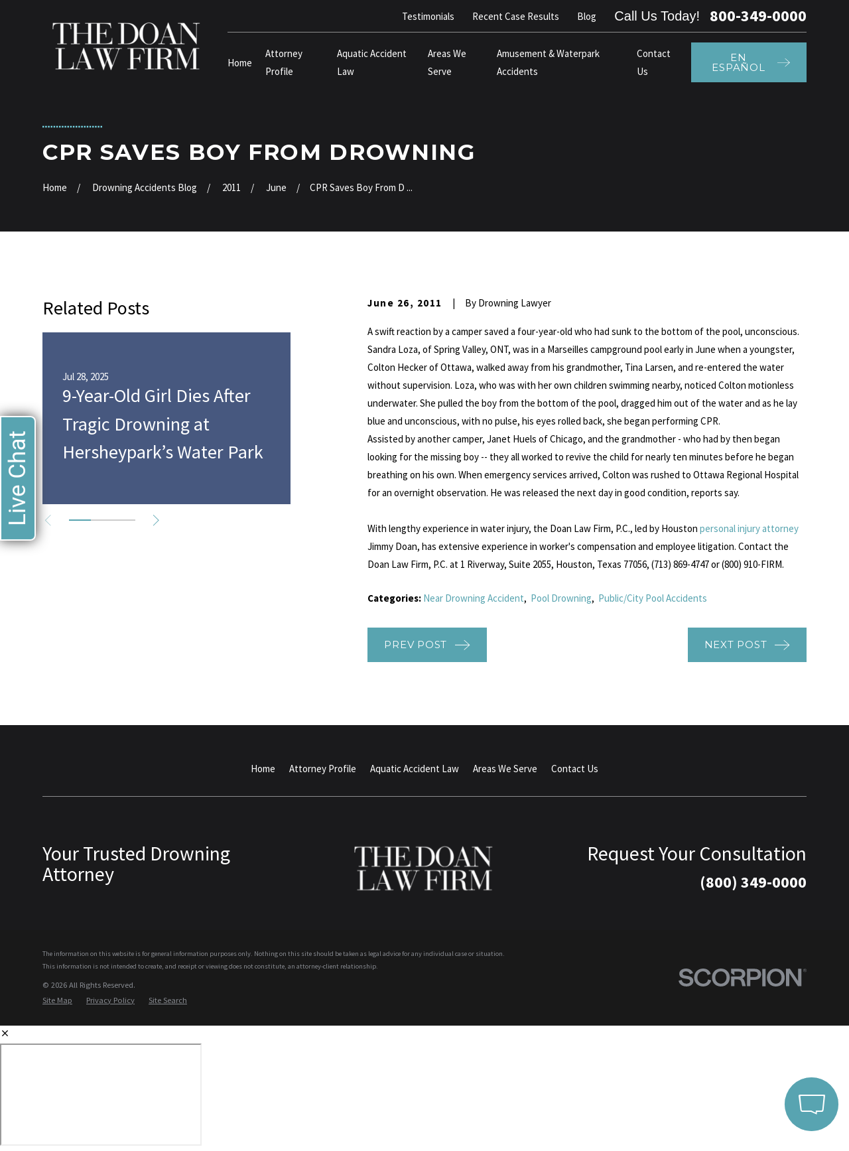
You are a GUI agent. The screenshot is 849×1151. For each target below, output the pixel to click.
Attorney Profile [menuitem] (283, 62)
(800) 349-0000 (753, 882)
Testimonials (428, 16)
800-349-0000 (758, 16)
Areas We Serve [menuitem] (447, 62)
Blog (586, 16)
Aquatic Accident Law (414, 768)
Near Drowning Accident (473, 598)
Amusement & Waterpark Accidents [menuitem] (548, 62)
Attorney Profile (322, 768)
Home (263, 768)
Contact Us (574, 768)
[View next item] (156, 520)
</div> (101, 1095)
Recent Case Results (515, 16)
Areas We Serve (505, 768)
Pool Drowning (561, 598)
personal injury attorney (749, 528)
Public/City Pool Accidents (652, 598)
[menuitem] (57, 1000)
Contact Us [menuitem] (654, 62)
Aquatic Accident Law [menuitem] (372, 62)
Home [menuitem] (240, 62)
